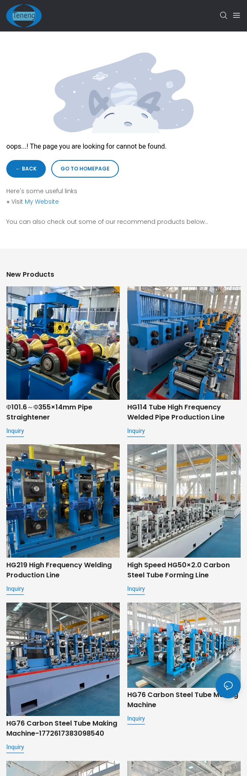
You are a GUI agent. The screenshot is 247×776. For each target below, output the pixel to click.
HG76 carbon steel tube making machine (182, 700)
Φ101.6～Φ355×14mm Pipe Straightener (49, 412)
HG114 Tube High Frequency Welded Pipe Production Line (176, 412)
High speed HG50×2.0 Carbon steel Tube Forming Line (178, 570)
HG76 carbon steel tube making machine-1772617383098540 (61, 728)
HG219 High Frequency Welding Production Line (59, 570)
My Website (42, 201)
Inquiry (15, 430)
